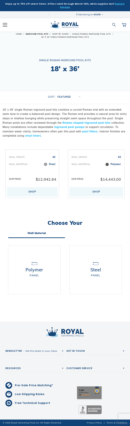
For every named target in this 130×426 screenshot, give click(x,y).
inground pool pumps (69, 127)
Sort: (52, 96)
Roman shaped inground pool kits (87, 122)
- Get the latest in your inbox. (31, 351)
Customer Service (79, 368)
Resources (13, 368)
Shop (32, 192)
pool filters (90, 131)
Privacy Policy (94, 422)
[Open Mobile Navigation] (5, 25)
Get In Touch (75, 351)
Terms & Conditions (117, 422)
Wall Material (36, 233)
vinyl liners (33, 135)
